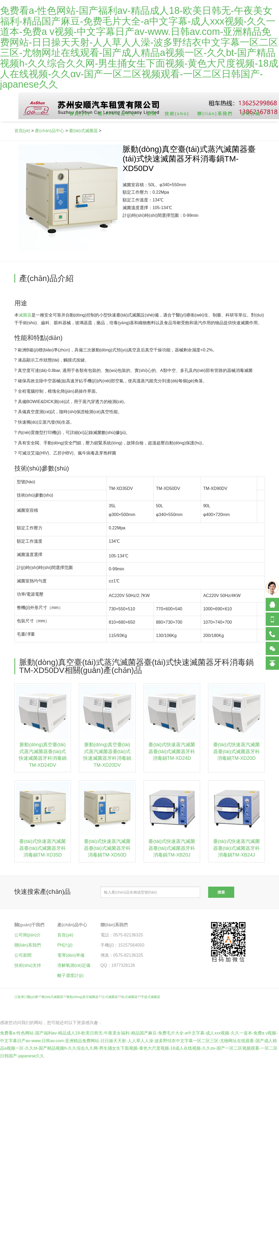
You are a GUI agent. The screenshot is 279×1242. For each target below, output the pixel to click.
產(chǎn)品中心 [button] (118, 113)
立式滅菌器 (110, 997)
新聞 (152, 113)
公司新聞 (22, 955)
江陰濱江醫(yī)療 (26, 997)
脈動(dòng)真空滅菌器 (82, 997)
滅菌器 (25, 315)
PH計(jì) (64, 945)
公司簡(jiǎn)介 (27, 935)
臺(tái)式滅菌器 (83, 130)
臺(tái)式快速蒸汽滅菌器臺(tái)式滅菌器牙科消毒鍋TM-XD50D (107, 848)
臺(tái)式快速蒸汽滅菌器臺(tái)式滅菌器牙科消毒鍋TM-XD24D (171, 751)
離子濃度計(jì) (70, 975)
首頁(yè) (79, 113)
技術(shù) (177, 113)
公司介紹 (251, 113)
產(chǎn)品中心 (49, 130)
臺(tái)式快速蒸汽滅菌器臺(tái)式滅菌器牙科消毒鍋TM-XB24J (236, 848)
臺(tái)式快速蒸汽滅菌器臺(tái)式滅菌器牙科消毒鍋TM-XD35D (42, 848)
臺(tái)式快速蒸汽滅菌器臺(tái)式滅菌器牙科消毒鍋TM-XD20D (236, 751)
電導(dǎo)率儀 (70, 955)
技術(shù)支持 (27, 965)
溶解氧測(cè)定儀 (73, 965)
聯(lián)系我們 (214, 113)
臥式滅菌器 (130, 997)
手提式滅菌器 (150, 997)
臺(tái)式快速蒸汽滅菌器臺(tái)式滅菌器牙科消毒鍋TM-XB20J (171, 848)
